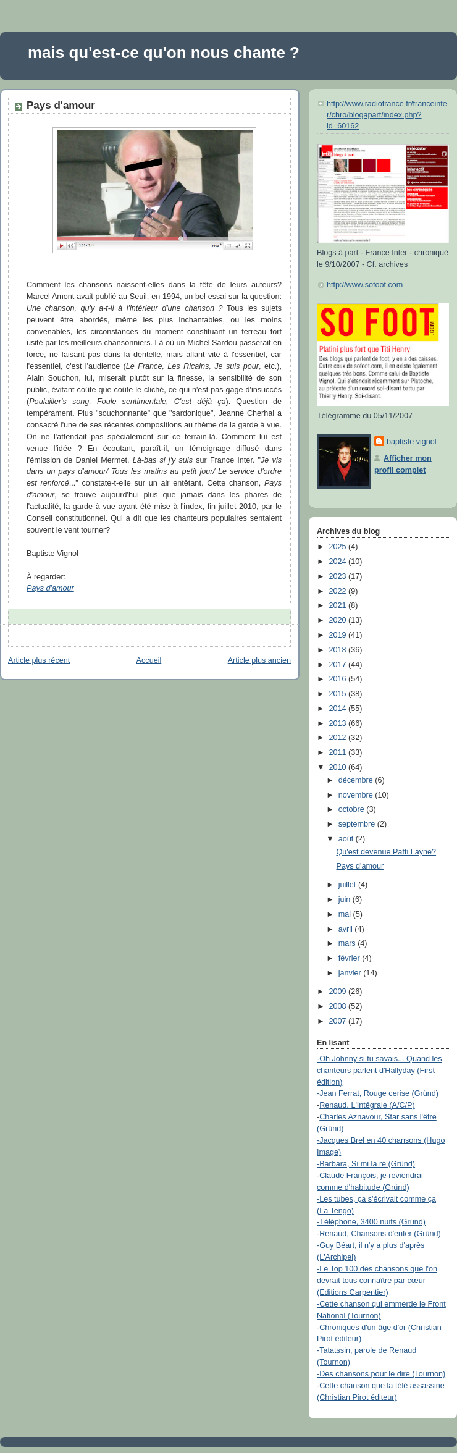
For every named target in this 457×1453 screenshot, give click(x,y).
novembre (356, 795)
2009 (339, 991)
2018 (339, 650)
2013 (339, 723)
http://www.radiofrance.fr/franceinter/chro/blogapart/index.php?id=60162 (387, 114)
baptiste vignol (412, 441)
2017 (339, 664)
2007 (339, 1021)
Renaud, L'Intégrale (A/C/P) (367, 1105)
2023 (339, 576)
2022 (339, 591)
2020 (339, 620)
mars (348, 943)
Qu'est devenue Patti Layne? (387, 852)
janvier (351, 973)
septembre (357, 824)
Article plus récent (39, 660)
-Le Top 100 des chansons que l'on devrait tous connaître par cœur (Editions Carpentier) (377, 1281)
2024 (339, 561)
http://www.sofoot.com (365, 284)
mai (345, 914)
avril (346, 929)
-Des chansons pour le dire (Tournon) (381, 1374)
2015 (339, 693)
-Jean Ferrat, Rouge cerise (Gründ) (377, 1093)
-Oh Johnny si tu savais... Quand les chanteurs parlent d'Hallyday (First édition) (379, 1071)
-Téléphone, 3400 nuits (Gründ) (371, 1222)
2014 (339, 708)
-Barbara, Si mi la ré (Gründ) (366, 1164)
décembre (356, 780)
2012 (339, 737)
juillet (348, 884)
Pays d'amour (61, 105)
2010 (339, 767)
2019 (339, 635)
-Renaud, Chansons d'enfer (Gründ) (379, 1233)
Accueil (149, 660)
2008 (339, 1006)
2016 (339, 679)
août (347, 839)
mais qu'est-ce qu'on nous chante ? (164, 52)
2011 (339, 752)
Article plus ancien (259, 660)
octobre (352, 809)
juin (345, 899)
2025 (339, 546)
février (350, 958)
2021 (339, 605)
